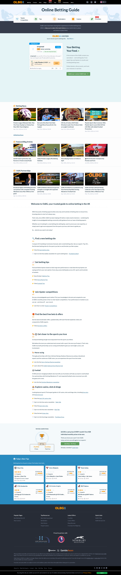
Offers (50, 2)
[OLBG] (60, 508)
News (72, 2)
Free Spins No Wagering (74, 525)
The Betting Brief (74, 253)
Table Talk (58, 402)
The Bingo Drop (59, 417)
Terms (45, 568)
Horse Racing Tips (42, 279)
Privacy (50, 568)
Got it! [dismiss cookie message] (101, 573)
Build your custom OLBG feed (78, 74)
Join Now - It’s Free (70, 443)
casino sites (97, 558)
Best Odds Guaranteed (47, 518)
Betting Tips (46, 276)
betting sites (90, 558)
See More (70, 38)
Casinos (35, 2)
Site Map (40, 568)
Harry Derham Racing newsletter (50, 362)
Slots (40, 2)
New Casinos (17, 520)
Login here (75, 447)
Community (66, 2)
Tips (55, 2)
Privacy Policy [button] (87, 572)
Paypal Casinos (45, 525)
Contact (32, 568)
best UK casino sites (45, 398)
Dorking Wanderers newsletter (50, 382)
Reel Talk (57, 409)
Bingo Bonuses (71, 523)
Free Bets (70, 518)
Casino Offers (71, 520)
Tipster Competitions (51, 306)
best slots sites (43, 406)
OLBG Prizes (98, 518)
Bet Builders (44, 520)
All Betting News (18, 135)
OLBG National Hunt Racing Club (53, 366)
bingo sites (45, 413)
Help (36, 568)
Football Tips (41, 283)
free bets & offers (42, 325)
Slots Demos (44, 523)
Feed (59, 2)
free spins (85, 392)
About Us (16, 568)
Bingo (45, 2)
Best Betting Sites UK (19, 518)
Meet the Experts (24, 568)
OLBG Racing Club (100, 520)
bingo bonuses (39, 394)
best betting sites (44, 250)
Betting (29, 2)
